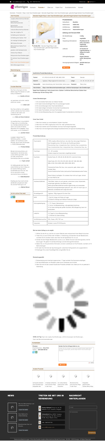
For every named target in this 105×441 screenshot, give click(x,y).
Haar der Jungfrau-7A (17, 32)
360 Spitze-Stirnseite (16, 43)
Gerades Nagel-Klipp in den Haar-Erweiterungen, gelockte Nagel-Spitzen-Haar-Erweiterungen (46, 47)
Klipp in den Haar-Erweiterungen (32, 13)
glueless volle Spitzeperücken (19, 50)
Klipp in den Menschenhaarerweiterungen (43, 339)
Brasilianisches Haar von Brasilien (25, 425)
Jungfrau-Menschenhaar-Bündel (19, 18)
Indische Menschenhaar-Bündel (19, 29)
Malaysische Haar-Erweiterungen (20, 55)
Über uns (50, 7)
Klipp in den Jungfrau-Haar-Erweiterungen (51, 337)
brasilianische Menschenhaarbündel (17, 22)
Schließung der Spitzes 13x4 (18, 37)
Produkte (41, 7)
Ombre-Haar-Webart (16, 52)
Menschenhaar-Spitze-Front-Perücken (18, 46)
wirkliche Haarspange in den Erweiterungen (72, 337)
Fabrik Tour (59, 7)
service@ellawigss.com (19, 1)
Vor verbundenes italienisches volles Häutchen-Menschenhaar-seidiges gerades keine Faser (63, 387)
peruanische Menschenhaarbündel (17, 26)
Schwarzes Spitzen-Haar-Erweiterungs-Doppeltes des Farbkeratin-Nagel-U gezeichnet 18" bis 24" (38, 387)
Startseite (33, 7)
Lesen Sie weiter (23, 409)
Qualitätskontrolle (70, 7)
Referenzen (82, 1)
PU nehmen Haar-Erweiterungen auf (19, 58)
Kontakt (80, 7)
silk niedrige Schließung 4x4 (18, 40)
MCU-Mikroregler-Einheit (17, 65)
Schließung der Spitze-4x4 (18, 35)
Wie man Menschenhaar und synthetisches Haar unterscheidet (26, 405)
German (91, 1)
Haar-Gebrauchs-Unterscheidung (23, 414)
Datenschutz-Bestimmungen (22, 439)
